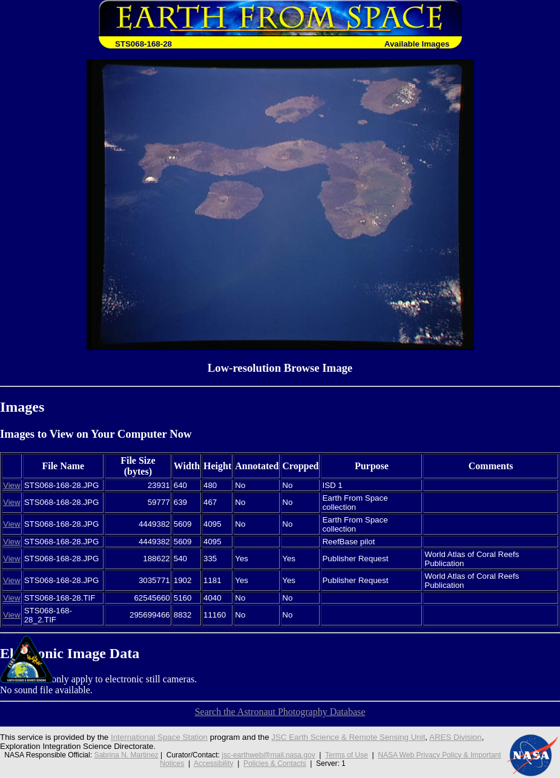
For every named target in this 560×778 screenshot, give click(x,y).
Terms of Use (346, 755)
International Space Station (159, 737)
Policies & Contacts (274, 763)
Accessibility (213, 763)
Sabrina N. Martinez (126, 755)
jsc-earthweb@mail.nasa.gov (268, 755)
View (12, 485)
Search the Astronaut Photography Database (280, 712)
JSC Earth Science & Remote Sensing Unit (348, 737)
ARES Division (455, 737)
